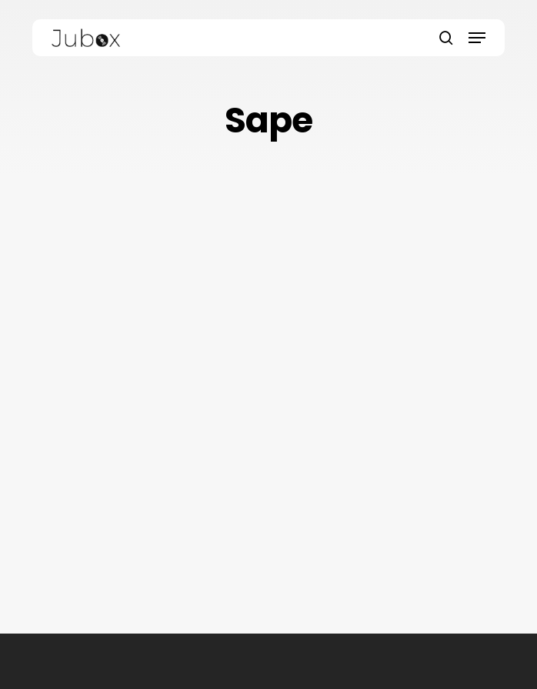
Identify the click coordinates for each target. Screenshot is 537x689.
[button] (477, 37)
